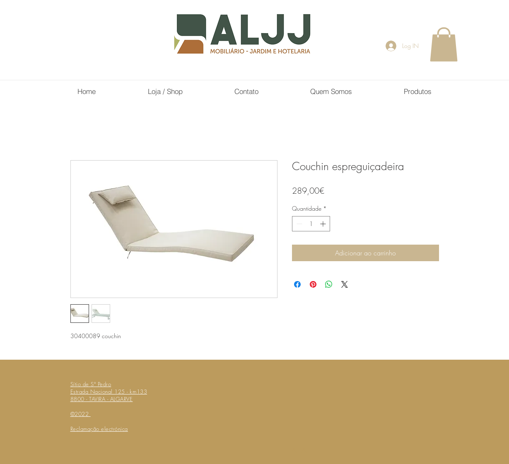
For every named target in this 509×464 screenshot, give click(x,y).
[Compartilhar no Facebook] (297, 284)
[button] (443, 44)
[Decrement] (298, 223)
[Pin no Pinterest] (313, 284)
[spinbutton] (311, 223)
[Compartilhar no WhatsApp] (329, 284)
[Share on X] (345, 284)
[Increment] (323, 223)
